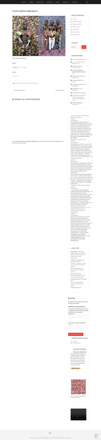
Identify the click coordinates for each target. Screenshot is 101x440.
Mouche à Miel (74, 396)
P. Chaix (74, 19)
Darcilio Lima (75, 104)
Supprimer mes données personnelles (79, 310)
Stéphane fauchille (76, 24)
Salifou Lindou (75, 32)
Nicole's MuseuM (38, 438)
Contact (57, 2)
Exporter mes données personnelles (78, 309)
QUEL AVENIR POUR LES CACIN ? (78, 139)
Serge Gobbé (75, 29)
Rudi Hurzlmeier (76, 34)
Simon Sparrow (76, 26)
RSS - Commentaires (75, 343)
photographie (33, 83)
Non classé (24, 83)
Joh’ (73, 73)
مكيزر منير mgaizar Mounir (78, 62)
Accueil (23, 2)
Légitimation (49, 2)
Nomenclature (40, 2)
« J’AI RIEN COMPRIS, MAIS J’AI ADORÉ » (80, 185)
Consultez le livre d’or (76, 287)
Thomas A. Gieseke (76, 21)
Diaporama (65, 2)
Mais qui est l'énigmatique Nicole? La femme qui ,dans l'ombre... (77, 284)
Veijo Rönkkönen (82, 92)
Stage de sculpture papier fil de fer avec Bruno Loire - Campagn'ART (79, 97)
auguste (74, 59)
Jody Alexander (60, 90)
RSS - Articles (74, 341)
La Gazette (74, 2)
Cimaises (31, 2)
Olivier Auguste (82, 59)
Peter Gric (77, 63)
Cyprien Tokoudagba (19, 90)
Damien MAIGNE (67, 438)
